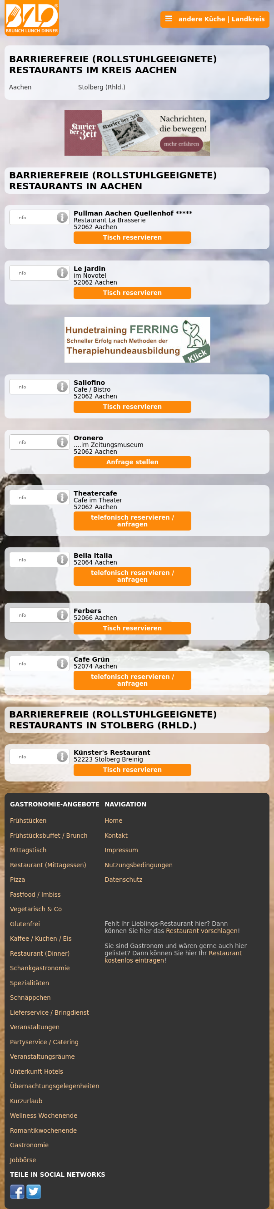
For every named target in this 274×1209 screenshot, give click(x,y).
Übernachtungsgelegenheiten (55, 1086)
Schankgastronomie (40, 968)
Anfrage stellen (132, 462)
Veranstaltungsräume (42, 1056)
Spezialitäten (29, 983)
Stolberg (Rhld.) (101, 87)
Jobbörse (23, 1160)
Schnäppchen (30, 997)
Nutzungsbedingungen (139, 865)
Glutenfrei (25, 924)
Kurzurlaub (26, 1101)
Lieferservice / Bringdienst (49, 1012)
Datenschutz (123, 879)
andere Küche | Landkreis (215, 19)
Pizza (17, 879)
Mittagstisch (28, 850)
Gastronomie (29, 1145)
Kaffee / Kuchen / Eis (41, 938)
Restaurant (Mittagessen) (48, 865)
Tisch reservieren (132, 237)
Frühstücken (28, 820)
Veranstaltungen (35, 1027)
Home (113, 820)
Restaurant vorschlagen (202, 931)
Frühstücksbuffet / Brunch (49, 835)
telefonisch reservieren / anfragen (132, 521)
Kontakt (116, 835)
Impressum (121, 850)
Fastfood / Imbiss (35, 894)
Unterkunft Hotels (36, 1071)
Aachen (20, 87)
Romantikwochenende (43, 1130)
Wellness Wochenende (43, 1115)
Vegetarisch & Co (36, 909)
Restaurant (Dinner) (40, 953)
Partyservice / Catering (44, 1042)
